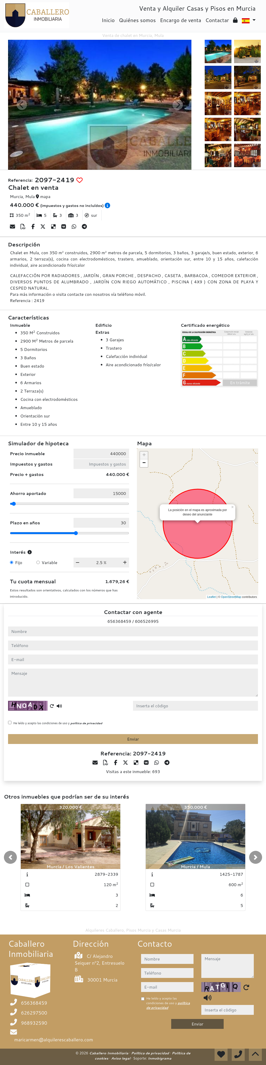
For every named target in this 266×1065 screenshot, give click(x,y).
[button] (10, 857)
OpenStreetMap (231, 596)
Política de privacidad (150, 1053)
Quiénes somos (137, 20)
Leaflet (211, 596)
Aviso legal (121, 1058)
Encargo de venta (180, 20)
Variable (49, 562)
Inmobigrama (159, 1058)
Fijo (18, 562)
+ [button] (144, 455)
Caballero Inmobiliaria (109, 1053)
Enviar (133, 739)
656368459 (119, 621)
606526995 (146, 621)
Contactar (217, 20)
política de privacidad (86, 723)
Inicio (108, 20)
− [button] (144, 463)
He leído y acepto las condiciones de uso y (57, 723)
